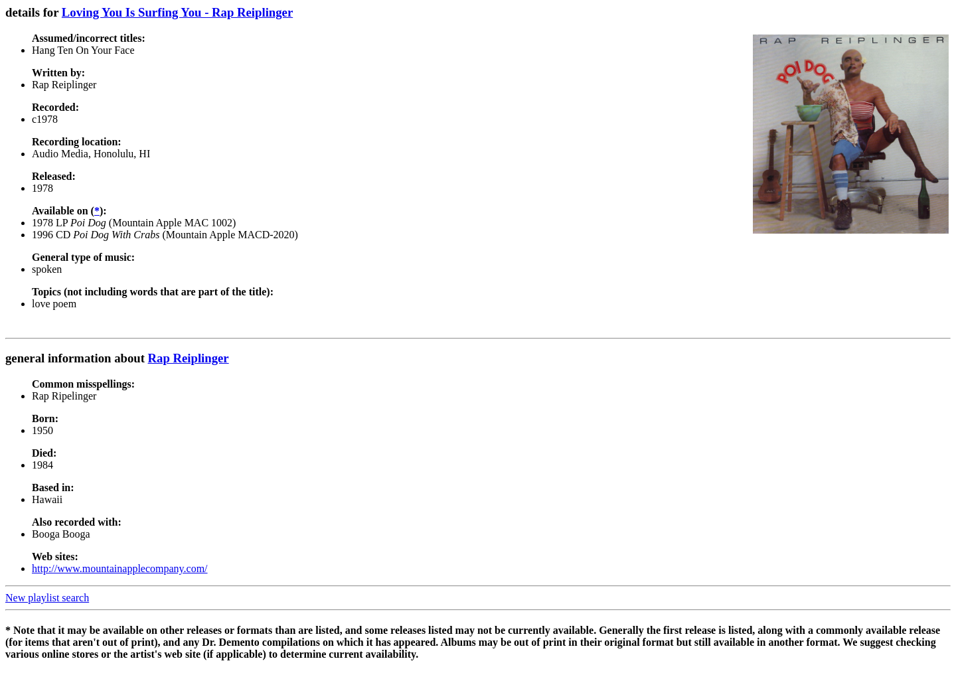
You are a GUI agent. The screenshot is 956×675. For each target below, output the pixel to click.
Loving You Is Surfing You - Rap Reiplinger (177, 12)
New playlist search (47, 597)
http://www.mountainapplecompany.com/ (120, 568)
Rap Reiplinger (188, 358)
